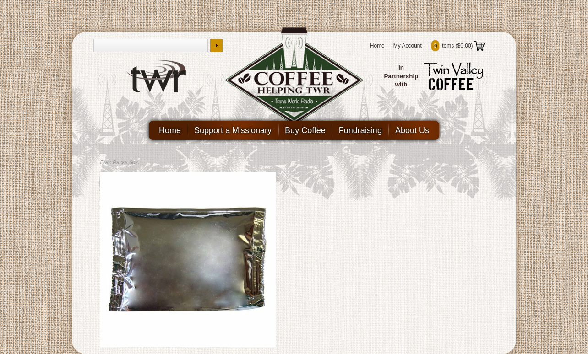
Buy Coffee (305, 130)
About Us (412, 130)
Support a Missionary (233, 130)
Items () (458, 45)
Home (377, 46)
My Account (407, 46)
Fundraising (360, 130)
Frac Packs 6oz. (120, 162)
